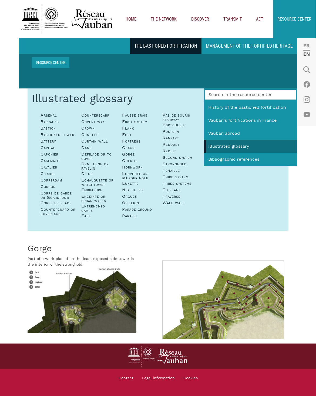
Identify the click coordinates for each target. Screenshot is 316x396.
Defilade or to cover (96, 156)
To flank (172, 190)
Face (86, 216)
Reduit (169, 151)
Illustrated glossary (228, 146)
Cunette (89, 135)
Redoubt (171, 144)
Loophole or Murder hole (135, 175)
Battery (48, 141)
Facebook (306, 84)
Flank (128, 128)
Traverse (171, 196)
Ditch (87, 173)
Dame (86, 148)
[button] (82, 300)
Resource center (294, 19)
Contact (126, 378)
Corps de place (56, 203)
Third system (176, 177)
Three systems (177, 183)
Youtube (306, 114)
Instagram (306, 99)
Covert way (92, 122)
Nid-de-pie (133, 190)
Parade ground (137, 209)
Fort (127, 135)
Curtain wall (94, 141)
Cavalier (49, 167)
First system (134, 122)
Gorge (128, 154)
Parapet (130, 216)
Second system (177, 157)
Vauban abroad (224, 133)
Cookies (190, 378)
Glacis (129, 148)
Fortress (131, 141)
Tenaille (171, 170)
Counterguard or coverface (58, 211)
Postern (171, 131)
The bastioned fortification (165, 45)
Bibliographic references (233, 159)
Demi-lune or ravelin (95, 166)
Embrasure (91, 190)
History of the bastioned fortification (247, 107)
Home (131, 19)
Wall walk (174, 203)
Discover (200, 19)
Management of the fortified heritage (249, 45)
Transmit (232, 19)
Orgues (129, 196)
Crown (88, 128)
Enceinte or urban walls (93, 198)
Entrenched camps (93, 208)
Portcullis (174, 125)
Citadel (48, 173)
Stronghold (175, 164)
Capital (48, 148)
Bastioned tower (57, 135)
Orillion (130, 203)
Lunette (130, 183)
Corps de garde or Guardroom (56, 195)
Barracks (50, 122)
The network (164, 19)
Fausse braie (134, 115)
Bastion (48, 128)
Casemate (50, 161)
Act (259, 19)
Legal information (158, 378)
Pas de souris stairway (176, 117)
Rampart (171, 138)
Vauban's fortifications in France (242, 120)
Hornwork (132, 167)
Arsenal (49, 115)
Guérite (130, 161)
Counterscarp (95, 115)
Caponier (49, 154)
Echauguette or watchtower (97, 182)
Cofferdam (51, 180)
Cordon (48, 186)
